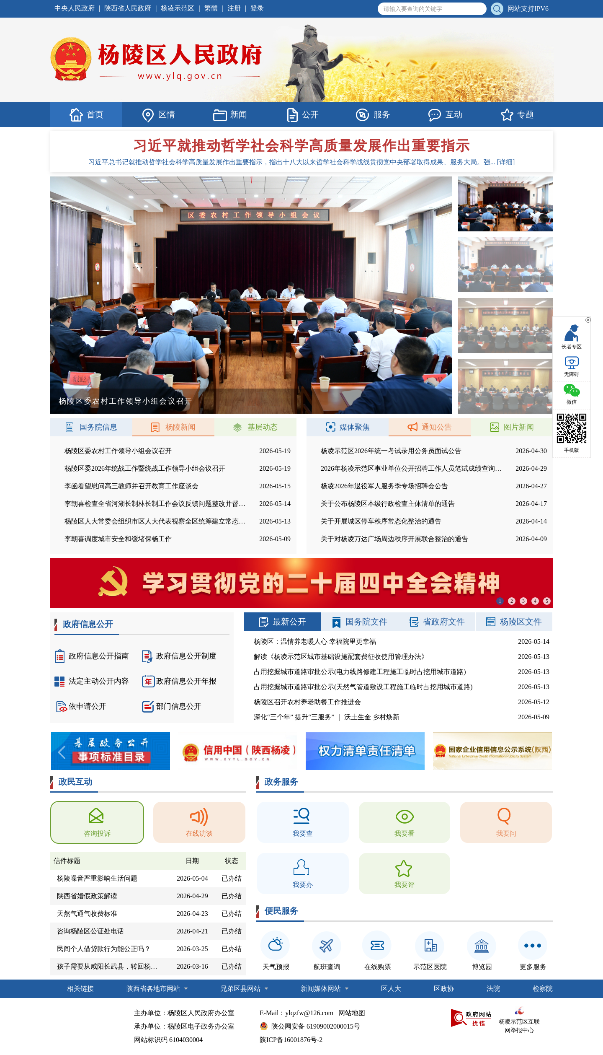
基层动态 (255, 427)
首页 (86, 115)
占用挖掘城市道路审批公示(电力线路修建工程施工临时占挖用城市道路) (360, 671)
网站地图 (351, 1012)
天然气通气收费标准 (87, 913)
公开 (301, 115)
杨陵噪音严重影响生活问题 (97, 878)
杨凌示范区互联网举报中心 (519, 1020)
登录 (257, 8)
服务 (373, 115)
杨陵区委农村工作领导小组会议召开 (118, 450)
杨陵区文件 (514, 621)
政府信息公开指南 (91, 656)
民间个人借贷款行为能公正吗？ (104, 948)
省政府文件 (437, 621)
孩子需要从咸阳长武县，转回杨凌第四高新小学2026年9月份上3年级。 (111, 966)
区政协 (444, 988)
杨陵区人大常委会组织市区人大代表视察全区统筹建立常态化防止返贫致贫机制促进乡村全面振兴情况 (215, 521)
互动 (445, 115)
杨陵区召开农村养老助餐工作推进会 (307, 701)
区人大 (391, 988)
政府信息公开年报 (179, 681)
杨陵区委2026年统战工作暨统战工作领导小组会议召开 (144, 468)
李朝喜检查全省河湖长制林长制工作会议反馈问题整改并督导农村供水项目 (175, 503)
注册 (234, 8)
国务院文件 (359, 621)
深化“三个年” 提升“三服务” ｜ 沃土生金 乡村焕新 (326, 717)
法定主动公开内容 (91, 681)
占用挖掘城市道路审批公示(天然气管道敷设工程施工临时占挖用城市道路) (363, 686)
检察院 (543, 988)
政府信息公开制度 (179, 656)
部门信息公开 (171, 706)
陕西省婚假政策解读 (87, 895)
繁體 (211, 8)
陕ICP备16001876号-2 (291, 1039)
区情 (158, 115)
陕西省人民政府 (127, 8)
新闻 (230, 115)
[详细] (506, 162)
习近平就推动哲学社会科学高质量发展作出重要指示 (301, 145)
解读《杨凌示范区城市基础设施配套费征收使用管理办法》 (341, 656)
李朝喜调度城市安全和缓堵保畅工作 (118, 538)
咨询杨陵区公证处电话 (90, 931)
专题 (517, 115)
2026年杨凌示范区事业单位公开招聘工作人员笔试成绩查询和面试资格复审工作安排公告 (451, 468)
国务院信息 (91, 427)
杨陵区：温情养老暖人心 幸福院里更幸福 (315, 641)
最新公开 (282, 621)
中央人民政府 (74, 8)
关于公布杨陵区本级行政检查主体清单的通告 (388, 503)
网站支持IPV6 (528, 8)
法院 (493, 988)
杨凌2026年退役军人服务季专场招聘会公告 (384, 486)
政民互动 (75, 781)
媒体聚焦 (347, 427)
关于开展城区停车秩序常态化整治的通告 (381, 521)
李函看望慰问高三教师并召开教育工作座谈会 (131, 486)
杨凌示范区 (177, 8)
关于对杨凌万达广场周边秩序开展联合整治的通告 (394, 538)
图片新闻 (512, 427)
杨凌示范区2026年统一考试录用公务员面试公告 (391, 450)
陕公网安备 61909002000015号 (315, 1026)
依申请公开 (80, 706)
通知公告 (429, 427)
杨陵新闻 (173, 427)
